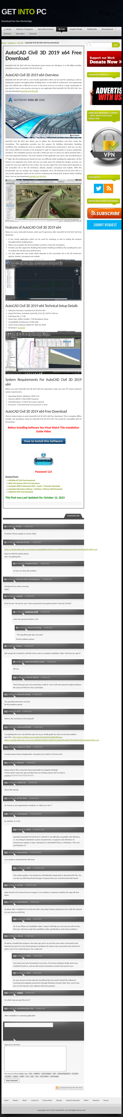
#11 (6, 694)
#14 (6, 747)
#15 (6, 762)
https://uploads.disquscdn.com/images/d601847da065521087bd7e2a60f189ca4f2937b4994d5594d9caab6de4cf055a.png (51, 740)
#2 (5, 542)
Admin (20, 992)
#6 (14, 612)
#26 (14, 955)
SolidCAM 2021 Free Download (20, 492)
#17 (6, 798)
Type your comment (12, 1044)
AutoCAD (21, 328)
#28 (6, 992)
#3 (14, 563)
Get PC (23, 12)
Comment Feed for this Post (71, 1087)
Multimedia (92, 29)
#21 (14, 868)
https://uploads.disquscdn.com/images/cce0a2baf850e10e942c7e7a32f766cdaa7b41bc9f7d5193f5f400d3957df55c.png (50, 549)
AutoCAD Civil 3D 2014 (37, 176)
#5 (5, 596)
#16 (6, 782)
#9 (14, 661)
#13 (6, 727)
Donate (106, 1100)
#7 (17, 627)
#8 (5, 646)
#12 (6, 711)
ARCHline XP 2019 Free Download (21, 480)
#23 (6, 902)
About (24, 1100)
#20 (6, 852)
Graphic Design (76, 29)
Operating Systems (46, 29)
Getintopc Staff (31, 612)
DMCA (86, 1100)
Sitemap (59, 1100)
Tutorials (33, 34)
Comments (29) (73, 516)
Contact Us (34, 1100)
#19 (14, 829)
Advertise (96, 1100)
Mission (15, 1100)
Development (107, 29)
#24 (14, 919)
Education (20, 34)
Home (8, 29)
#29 (6, 1008)
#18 (6, 813)
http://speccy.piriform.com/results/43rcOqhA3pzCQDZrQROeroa (37, 737)
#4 (5, 579)
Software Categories (24, 29)
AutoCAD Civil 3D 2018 (29, 91)
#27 (14, 973)
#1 (5, 526)
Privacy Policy (47, 1100)
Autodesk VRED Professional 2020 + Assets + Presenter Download (34, 486)
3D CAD (61, 30)
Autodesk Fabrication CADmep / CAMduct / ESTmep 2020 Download (35, 489)
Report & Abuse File (73, 1100)
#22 (6, 885)
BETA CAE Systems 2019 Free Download (24, 483)
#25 (6, 936)
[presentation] (24, 1033)
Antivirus (7, 34)
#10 (14, 677)
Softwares (12, 43)
